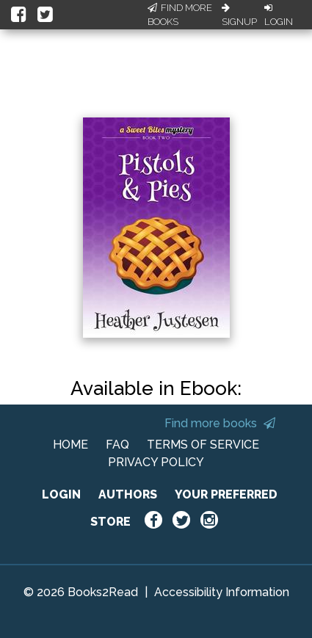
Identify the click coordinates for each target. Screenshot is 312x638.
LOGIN (61, 494)
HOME (70, 445)
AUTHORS (127, 494)
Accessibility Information (221, 592)
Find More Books (180, 15)
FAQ (117, 445)
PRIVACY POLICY (156, 462)
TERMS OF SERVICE (203, 445)
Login (278, 15)
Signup (239, 15)
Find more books (219, 423)
